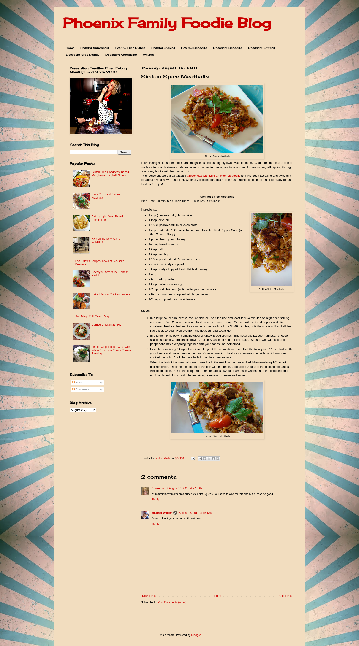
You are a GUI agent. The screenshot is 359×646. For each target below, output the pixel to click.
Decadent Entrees (261, 47)
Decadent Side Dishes (82, 54)
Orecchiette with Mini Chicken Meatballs (213, 175)
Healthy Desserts (194, 47)
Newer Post (149, 595)
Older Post (285, 595)
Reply (155, 499)
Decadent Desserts (227, 47)
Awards (148, 54)
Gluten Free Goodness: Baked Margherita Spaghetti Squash (110, 173)
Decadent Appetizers (121, 54)
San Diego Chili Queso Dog (92, 316)
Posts (77, 382)
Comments (80, 389)
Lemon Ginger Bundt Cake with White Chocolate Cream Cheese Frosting (111, 350)
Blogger (196, 635)
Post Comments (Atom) (172, 602)
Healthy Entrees (163, 47)
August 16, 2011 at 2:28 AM (185, 488)
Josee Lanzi (160, 488)
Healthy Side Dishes (130, 47)
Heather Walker (162, 512)
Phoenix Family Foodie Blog (167, 22)
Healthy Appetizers (94, 47)
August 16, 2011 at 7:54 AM (195, 512)
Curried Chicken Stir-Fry (106, 324)
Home (70, 47)
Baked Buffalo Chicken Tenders (111, 294)
